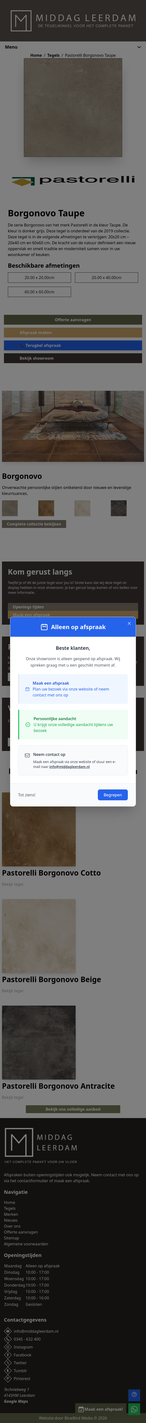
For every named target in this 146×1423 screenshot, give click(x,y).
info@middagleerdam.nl (69, 766)
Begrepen (113, 795)
